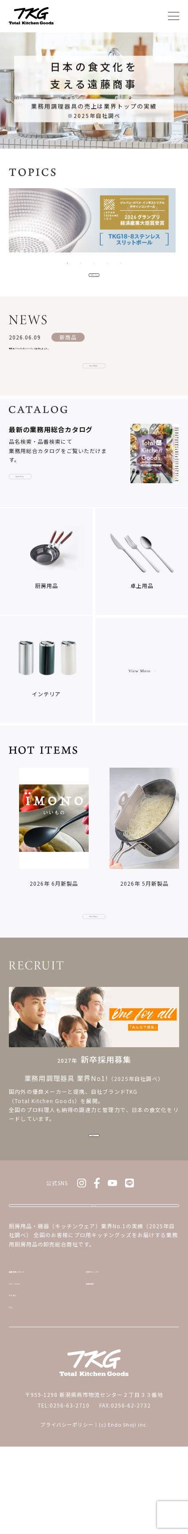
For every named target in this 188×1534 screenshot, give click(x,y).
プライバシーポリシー (67, 1511)
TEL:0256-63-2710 (64, 1492)
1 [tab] (67, 263)
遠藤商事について (32, 1337)
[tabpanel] (94, 222)
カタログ (20, 1373)
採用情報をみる (94, 1180)
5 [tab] (120, 263)
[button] (178, 855)
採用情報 (98, 1356)
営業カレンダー (106, 1337)
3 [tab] (94, 263)
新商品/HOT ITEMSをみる (94, 278)
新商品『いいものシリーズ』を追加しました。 (70, 357)
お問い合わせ (94, 1260)
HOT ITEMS (24, 1356)
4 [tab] (107, 263)
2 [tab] (80, 263)
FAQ (14, 1392)
